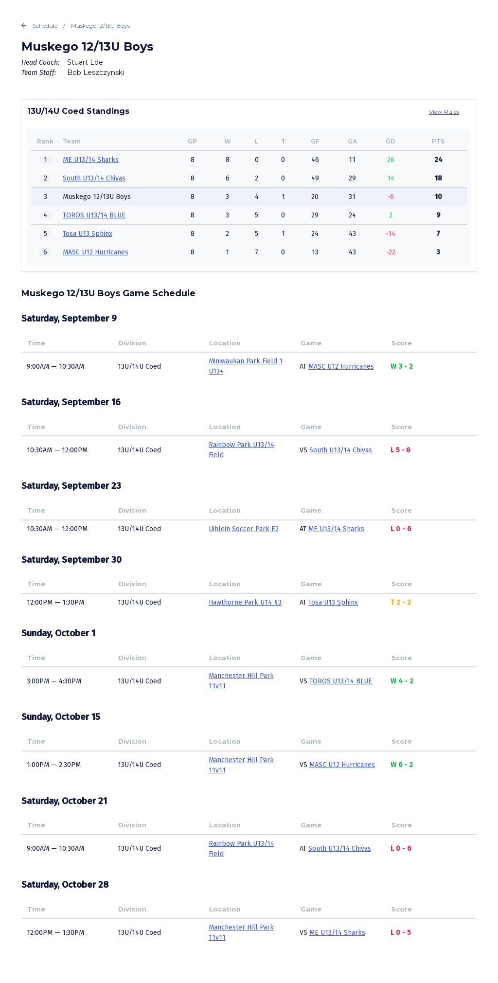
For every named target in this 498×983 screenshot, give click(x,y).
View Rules (444, 111)
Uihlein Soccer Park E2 (244, 529)
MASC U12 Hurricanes (95, 252)
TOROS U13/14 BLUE (94, 215)
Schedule (39, 25)
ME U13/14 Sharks (91, 160)
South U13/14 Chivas (94, 178)
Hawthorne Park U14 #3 (245, 602)
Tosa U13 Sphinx (87, 234)
